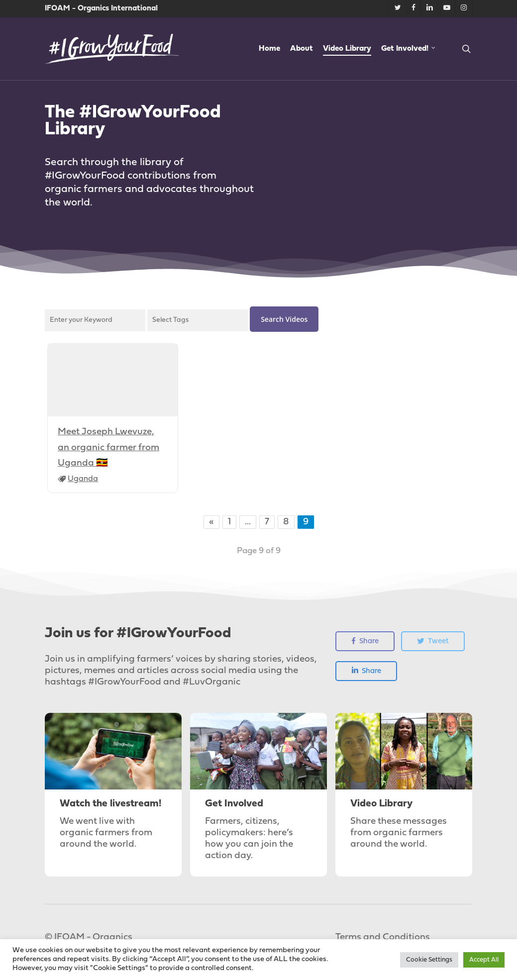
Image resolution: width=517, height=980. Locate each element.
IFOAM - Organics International (101, 8)
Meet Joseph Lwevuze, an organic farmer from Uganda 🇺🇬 (108, 447)
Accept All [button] (484, 960)
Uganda (83, 479)
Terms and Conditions (382, 937)
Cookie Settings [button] (429, 960)
